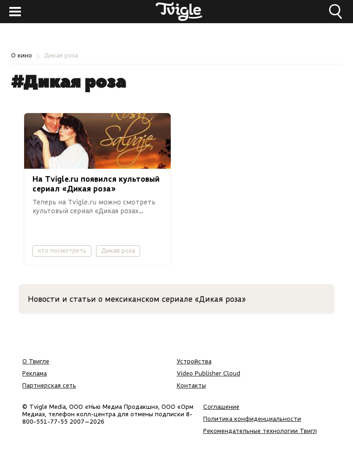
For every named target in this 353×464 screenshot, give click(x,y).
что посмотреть (62, 250)
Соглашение (221, 406)
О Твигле (35, 361)
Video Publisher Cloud (208, 373)
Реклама (34, 373)
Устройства (194, 361)
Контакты (191, 385)
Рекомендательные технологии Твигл (260, 430)
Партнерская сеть (49, 385)
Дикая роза (118, 250)
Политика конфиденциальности (252, 418)
